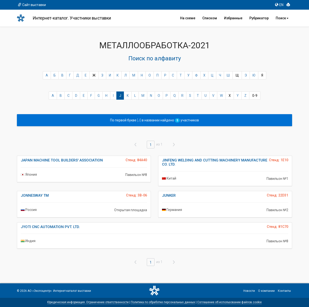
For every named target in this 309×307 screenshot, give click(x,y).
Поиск (282, 18)
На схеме (187, 18)
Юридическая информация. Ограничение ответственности (88, 302)
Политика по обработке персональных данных (163, 302)
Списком (209, 18)
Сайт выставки (32, 5)
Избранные (233, 18)
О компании (266, 291)
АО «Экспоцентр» (40, 291)
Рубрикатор (259, 18)
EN (279, 5)
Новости (249, 291)
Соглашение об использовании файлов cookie (229, 302)
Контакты (284, 291)
